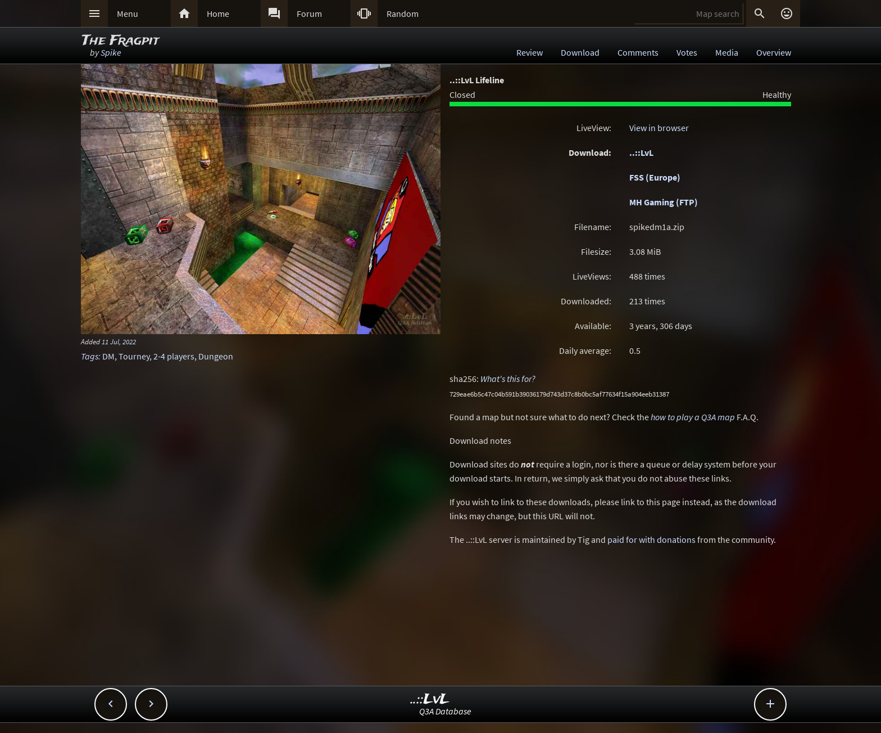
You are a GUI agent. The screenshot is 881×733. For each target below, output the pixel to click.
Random (403, 13)
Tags (89, 356)
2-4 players (173, 356)
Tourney (134, 356)
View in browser (659, 127)
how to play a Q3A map (693, 416)
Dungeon (215, 356)
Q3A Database (445, 711)
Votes (686, 52)
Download (580, 52)
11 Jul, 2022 (119, 341)
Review (529, 52)
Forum (309, 13)
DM (108, 356)
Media (726, 52)
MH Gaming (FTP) (663, 202)
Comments (638, 52)
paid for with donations (651, 539)
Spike (111, 52)
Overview (773, 52)
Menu (127, 13)
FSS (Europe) (654, 177)
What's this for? (507, 378)
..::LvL (641, 152)
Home (218, 13)
